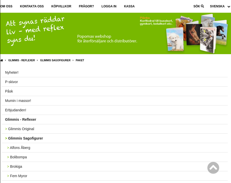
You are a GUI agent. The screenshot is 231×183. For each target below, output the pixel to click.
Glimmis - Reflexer (21, 60)
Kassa (129, 6)
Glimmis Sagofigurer (55, 60)
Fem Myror (16, 176)
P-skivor (11, 82)
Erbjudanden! (15, 110)
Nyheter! (11, 72)
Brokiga (13, 166)
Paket (80, 60)
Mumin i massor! (18, 101)
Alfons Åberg (17, 148)
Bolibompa (16, 157)
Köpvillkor (61, 6)
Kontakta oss (32, 6)
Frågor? (86, 6)
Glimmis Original (19, 129)
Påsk (9, 91)
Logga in (109, 6)
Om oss (6, 6)
